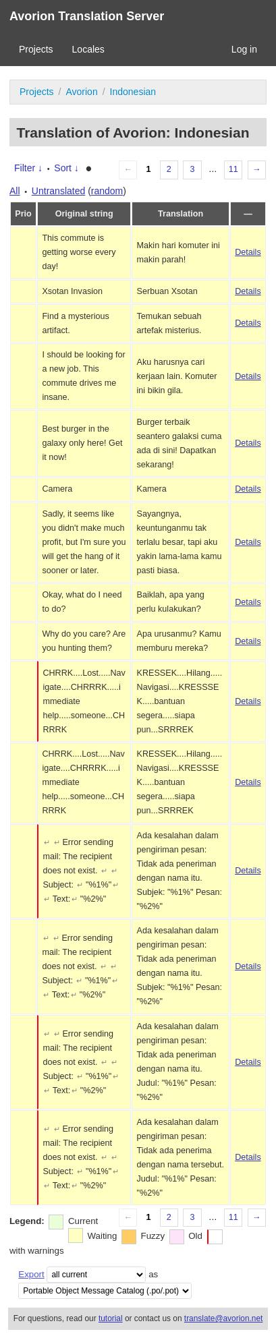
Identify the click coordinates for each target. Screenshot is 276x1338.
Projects (36, 49)
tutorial (111, 1318)
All (14, 190)
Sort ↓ (66, 168)
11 (233, 169)
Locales (88, 49)
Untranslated (58, 190)
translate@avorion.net (223, 1318)
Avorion (81, 91)
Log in (244, 49)
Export (31, 1274)
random (107, 190)
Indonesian (133, 91)
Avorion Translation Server (86, 16)
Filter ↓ (28, 168)
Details (248, 252)
